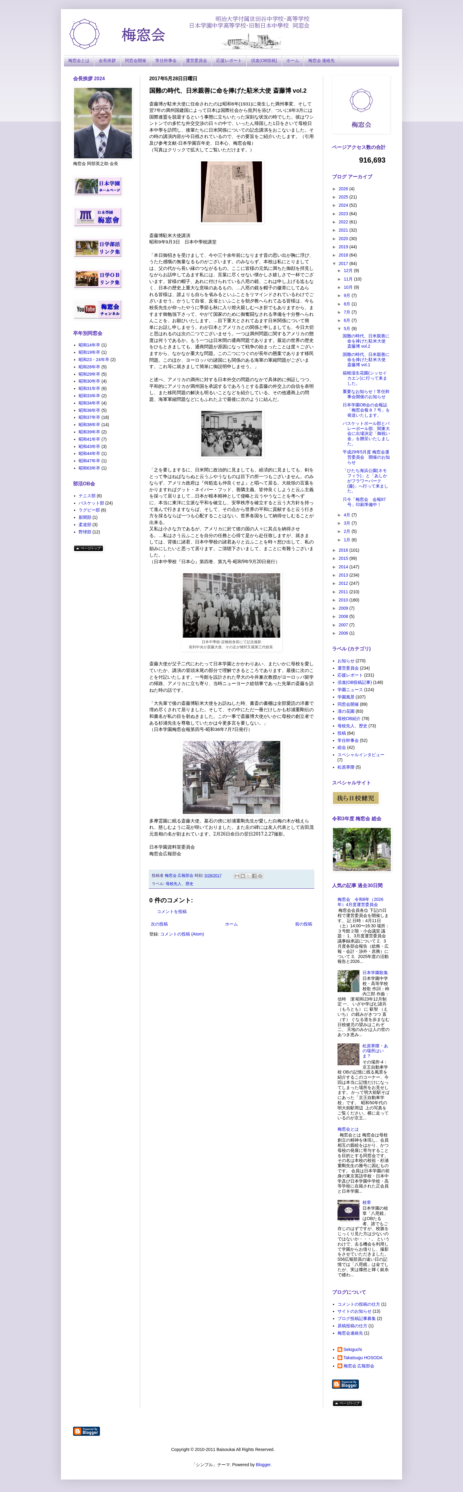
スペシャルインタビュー (361, 754)
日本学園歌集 (375, 972)
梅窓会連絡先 (350, 1333)
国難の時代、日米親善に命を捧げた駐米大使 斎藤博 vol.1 (366, 359)
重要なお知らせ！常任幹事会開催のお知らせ (366, 394)
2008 (344, 616)
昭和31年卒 (90, 388)
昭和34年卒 (90, 403)
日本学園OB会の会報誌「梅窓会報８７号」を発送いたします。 (366, 410)
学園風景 (346, 696)
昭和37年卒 (90, 417)
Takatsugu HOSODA (363, 1357)
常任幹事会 (166, 60)
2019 (344, 246)
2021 (344, 230)
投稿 (342, 733)
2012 (344, 583)
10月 (349, 287)
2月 (348, 531)
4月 (348, 514)
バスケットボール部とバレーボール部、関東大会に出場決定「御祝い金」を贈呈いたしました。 (366, 433)
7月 (348, 312)
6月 (348, 320)
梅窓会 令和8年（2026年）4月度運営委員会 (360, 902)
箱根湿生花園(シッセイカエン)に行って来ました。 (365, 378)
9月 (348, 295)
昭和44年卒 (90, 453)
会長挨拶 (107, 60)
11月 (349, 279)
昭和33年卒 (90, 395)
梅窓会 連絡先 (321, 60)
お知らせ (346, 660)
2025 (344, 197)
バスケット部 (91, 503)
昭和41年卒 (90, 439)
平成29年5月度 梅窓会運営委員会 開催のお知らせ (366, 457)
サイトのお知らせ (355, 1311)
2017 (344, 263)
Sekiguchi (353, 1349)
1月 (348, 539)
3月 (348, 523)
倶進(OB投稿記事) (355, 682)
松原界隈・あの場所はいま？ (375, 1051)
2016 (344, 550)
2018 (344, 255)
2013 (344, 575)
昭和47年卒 (90, 460)
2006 (344, 633)
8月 (348, 304)
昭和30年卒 (90, 381)
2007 (344, 624)
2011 (344, 591)
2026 (344, 188)
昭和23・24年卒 (94, 359)
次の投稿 (159, 924)
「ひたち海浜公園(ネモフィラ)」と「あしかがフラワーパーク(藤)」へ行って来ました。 (365, 480)
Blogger (263, 1464)
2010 (344, 600)
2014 (344, 566)
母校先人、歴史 (179, 884)
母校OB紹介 (349, 718)
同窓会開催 (135, 60)
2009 (344, 608)
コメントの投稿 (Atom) (182, 934)
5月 (348, 328)
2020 (344, 238)
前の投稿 (303, 924)
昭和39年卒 (90, 431)
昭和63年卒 (90, 468)
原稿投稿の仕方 (352, 1325)
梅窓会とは (79, 60)
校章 (366, 1202)
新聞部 (85, 517)
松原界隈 (346, 767)
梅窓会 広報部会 (359, 1365)
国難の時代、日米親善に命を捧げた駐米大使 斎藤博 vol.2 (366, 341)
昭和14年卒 (90, 345)
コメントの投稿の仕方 (359, 1304)
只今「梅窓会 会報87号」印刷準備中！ (364, 502)
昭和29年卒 (90, 374)
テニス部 (87, 495)
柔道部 (85, 524)
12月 (349, 270)
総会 (342, 747)
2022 (344, 221)
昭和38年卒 (90, 424)
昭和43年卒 (90, 446)
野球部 (85, 531)
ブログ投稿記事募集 (357, 1318)
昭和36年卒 (90, 410)
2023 (344, 213)
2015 (344, 558)
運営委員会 (196, 60)
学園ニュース (350, 689)
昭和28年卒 (90, 366)
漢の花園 (346, 711)
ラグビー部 (89, 510)
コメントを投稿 (172, 911)
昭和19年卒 (90, 352)
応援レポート (229, 60)
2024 (344, 205)
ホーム (292, 60)
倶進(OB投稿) (264, 60)
